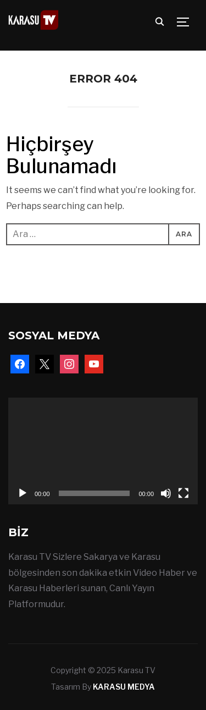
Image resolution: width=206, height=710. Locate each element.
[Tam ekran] (183, 493)
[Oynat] (22, 493)
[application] (103, 451)
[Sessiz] (165, 493)
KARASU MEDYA (124, 686)
